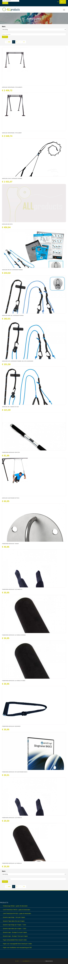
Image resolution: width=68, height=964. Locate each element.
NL (16, 961)
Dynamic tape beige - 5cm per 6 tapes (14, 917)
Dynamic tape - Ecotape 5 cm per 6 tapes (15, 932)
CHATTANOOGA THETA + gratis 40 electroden (16, 909)
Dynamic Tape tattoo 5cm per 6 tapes (13, 921)
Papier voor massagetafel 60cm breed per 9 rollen (17, 943)
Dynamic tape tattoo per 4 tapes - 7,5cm (14, 928)
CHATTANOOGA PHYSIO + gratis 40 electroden (17, 913)
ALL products (26, 961)
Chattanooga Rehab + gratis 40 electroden (15, 906)
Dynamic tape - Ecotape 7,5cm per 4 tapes (15, 936)
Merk (4, 26)
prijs (8, 42)
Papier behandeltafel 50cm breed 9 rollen (15, 940)
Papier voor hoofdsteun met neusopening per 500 (17, 947)
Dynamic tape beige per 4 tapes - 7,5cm (14, 924)
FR (58, 1)
